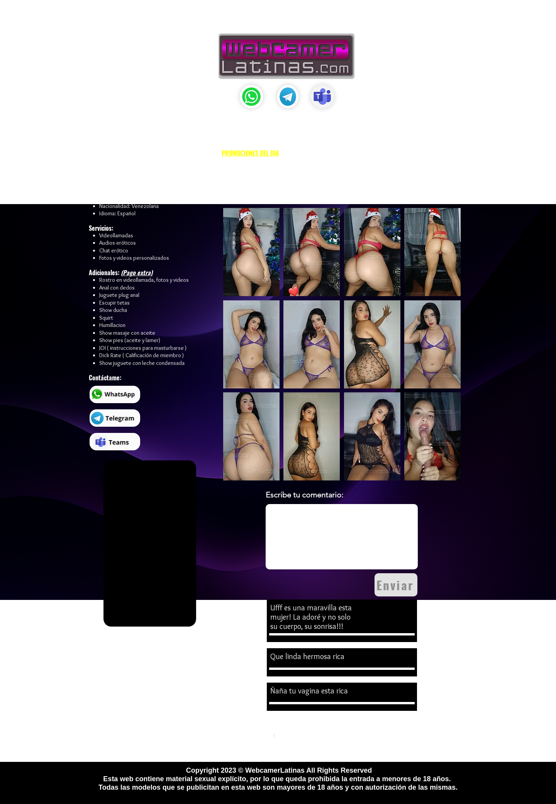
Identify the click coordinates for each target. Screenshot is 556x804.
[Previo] (274, 735)
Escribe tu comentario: (304, 495)
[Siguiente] (409, 735)
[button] (271, 18)
